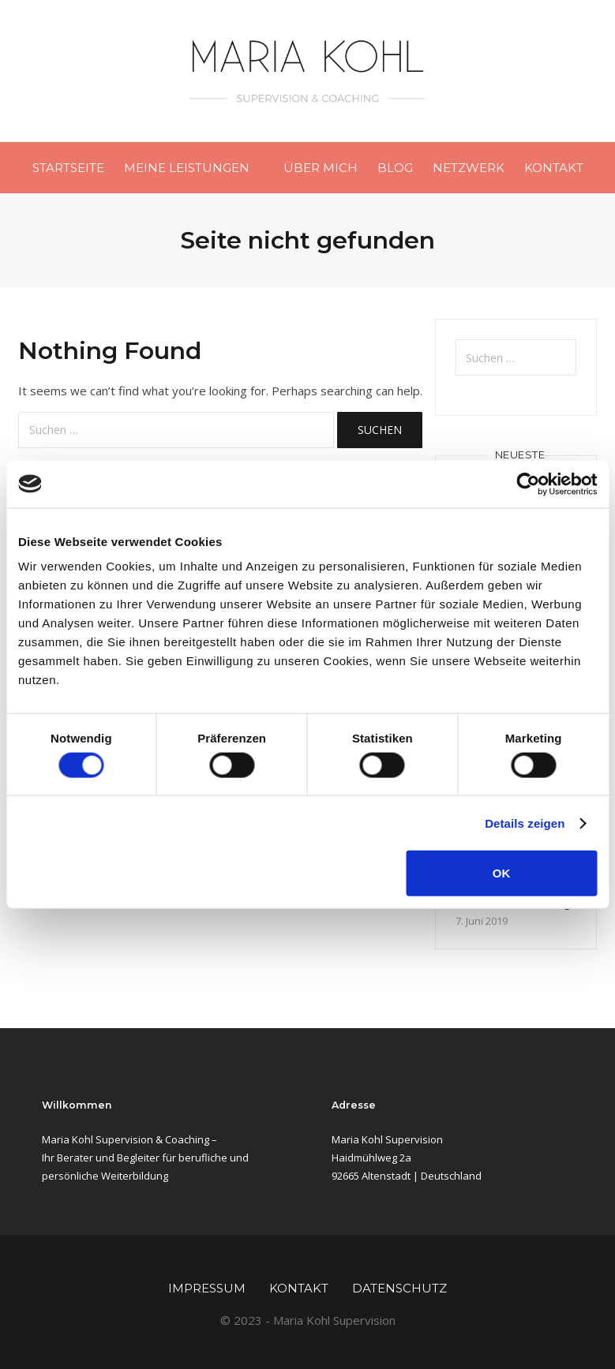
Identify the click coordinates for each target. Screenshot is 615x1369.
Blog (395, 167)
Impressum (207, 1288)
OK (502, 873)
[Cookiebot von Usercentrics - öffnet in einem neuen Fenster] (528, 484)
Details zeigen (524, 822)
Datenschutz (399, 1288)
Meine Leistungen (186, 167)
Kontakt (553, 167)
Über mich (320, 167)
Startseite (68, 167)
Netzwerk (468, 167)
